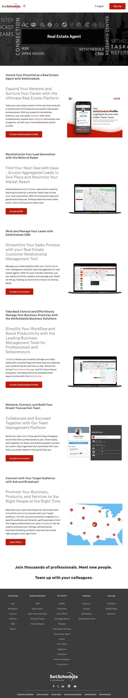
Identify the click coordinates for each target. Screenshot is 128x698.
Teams (13, 629)
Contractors (62, 664)
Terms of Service (42, 694)
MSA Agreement (105, 694)
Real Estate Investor (62, 629)
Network (13, 619)
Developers (87, 614)
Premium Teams (37, 619)
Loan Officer (62, 614)
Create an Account (19, 291)
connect (35, 115)
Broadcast (19, 513)
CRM (38, 603)
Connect (13, 614)
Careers (86, 609)
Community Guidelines (25, 694)
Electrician (62, 609)
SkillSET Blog (111, 609)
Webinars (111, 614)
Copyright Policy (90, 694)
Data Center (37, 609)
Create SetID (16, 211)
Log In (99, 6)
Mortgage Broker (62, 619)
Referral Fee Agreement (73, 694)
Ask (7, 513)
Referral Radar (28, 189)
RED (13, 624)
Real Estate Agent (62, 634)
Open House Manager (37, 614)
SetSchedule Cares (86, 619)
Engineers (62, 649)
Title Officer (62, 644)
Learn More (16, 542)
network (38, 119)
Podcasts (111, 603)
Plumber (62, 624)
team (24, 436)
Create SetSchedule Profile (24, 134)
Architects (62, 654)
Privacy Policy (56, 694)
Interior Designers (62, 659)
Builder (62, 603)
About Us (87, 603)
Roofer (62, 639)
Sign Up (117, 6)
